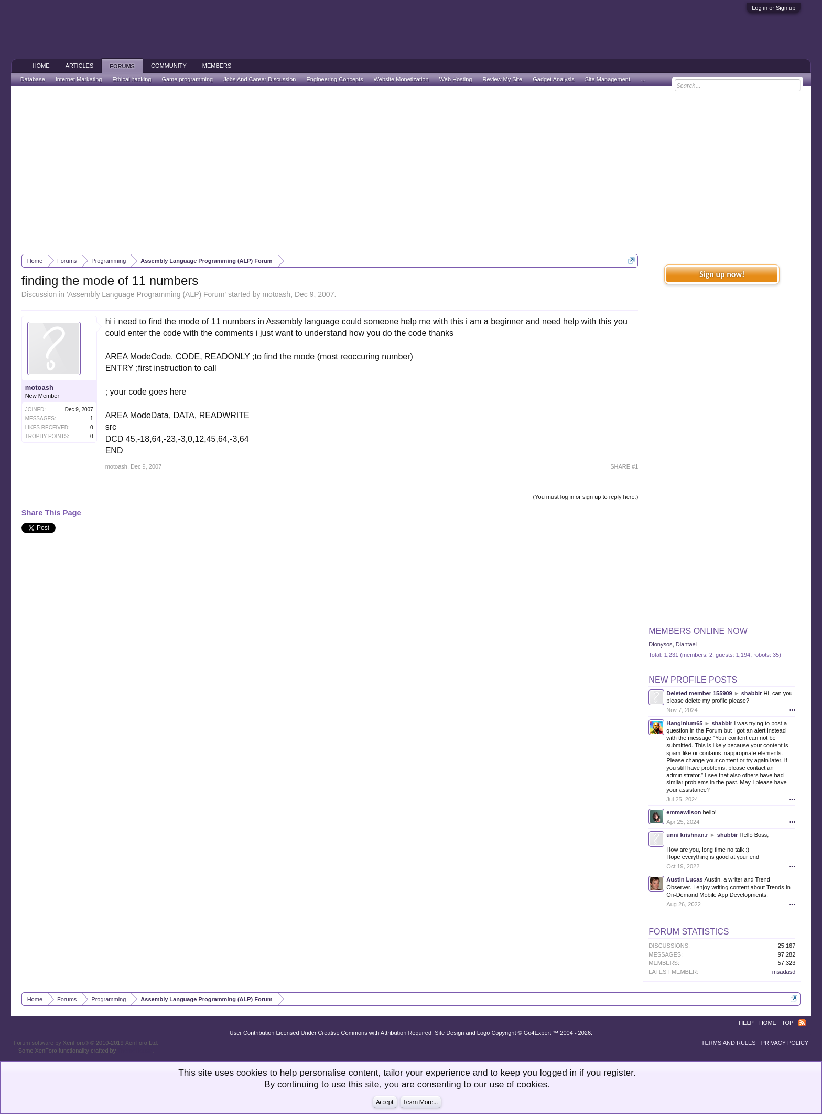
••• (792, 710)
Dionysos (660, 644)
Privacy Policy (785, 1042)
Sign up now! (721, 274)
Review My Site (502, 79)
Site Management (607, 79)
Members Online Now (697, 631)
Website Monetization (401, 79)
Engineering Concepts (334, 79)
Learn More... (421, 1102)
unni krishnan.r (687, 835)
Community (169, 65)
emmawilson (683, 812)
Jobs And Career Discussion (259, 79)
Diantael (686, 644)
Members (217, 65)
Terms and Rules (728, 1042)
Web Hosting (455, 79)
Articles (80, 65)
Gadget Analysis (554, 79)
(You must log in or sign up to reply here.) (586, 497)
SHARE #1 (624, 466)
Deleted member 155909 (699, 693)
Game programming (187, 79)
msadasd (784, 972)
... (643, 79)
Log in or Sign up (773, 8)
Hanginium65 (684, 723)
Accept (385, 1102)
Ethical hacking (131, 79)
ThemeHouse (134, 1050)
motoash (276, 294)
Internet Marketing (79, 79)
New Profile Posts (692, 679)
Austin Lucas (684, 879)
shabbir (751, 693)
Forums (122, 66)
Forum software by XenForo (86, 1042)
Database (32, 79)
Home (41, 65)
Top (787, 1023)
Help (746, 1023)
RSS (802, 1022)
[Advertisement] (411, 170)
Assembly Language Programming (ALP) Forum (146, 294)
